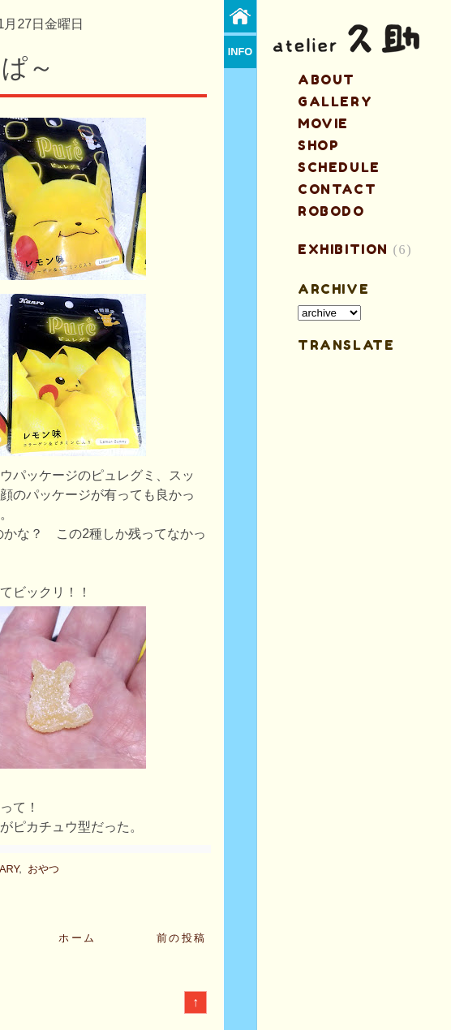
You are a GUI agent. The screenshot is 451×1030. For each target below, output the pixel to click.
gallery (335, 101)
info (240, 51)
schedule (339, 167)
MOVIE (323, 123)
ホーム (77, 938)
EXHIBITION (343, 249)
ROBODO (331, 211)
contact (337, 189)
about (326, 79)
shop (318, 145)
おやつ (43, 869)
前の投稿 (182, 938)
